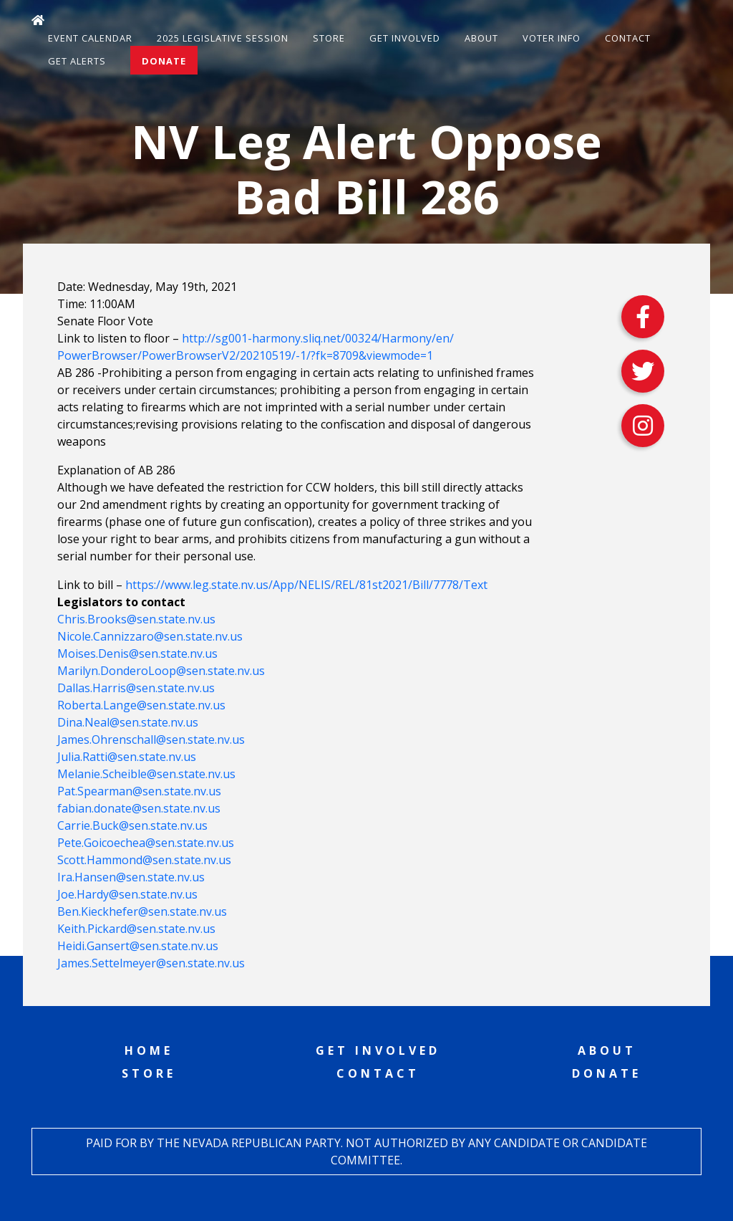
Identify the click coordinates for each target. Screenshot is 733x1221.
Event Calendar (90, 38)
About (481, 38)
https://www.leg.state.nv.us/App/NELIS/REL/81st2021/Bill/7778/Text (306, 585)
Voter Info (552, 38)
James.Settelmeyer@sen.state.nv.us (151, 963)
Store (329, 38)
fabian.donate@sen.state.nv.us (138, 808)
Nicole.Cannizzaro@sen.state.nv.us (150, 636)
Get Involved (404, 38)
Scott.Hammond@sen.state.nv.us (144, 860)
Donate (164, 60)
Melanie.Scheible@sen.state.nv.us (146, 774)
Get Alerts (77, 60)
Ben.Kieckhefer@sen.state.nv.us (142, 911)
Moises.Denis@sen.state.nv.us (137, 653)
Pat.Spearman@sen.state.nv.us (139, 791)
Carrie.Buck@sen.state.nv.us (132, 825)
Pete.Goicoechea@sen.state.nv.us (145, 843)
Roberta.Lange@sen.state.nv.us (141, 705)
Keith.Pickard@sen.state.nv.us (136, 929)
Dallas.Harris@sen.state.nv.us (136, 688)
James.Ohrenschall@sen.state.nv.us (151, 739)
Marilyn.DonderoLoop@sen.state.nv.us (161, 671)
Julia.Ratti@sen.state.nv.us (126, 757)
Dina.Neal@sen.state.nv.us (127, 722)
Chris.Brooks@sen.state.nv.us (136, 619)
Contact (628, 38)
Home (149, 1050)
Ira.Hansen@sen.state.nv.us (131, 877)
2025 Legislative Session (222, 38)
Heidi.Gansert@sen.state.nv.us (137, 946)
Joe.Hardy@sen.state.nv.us (127, 894)
